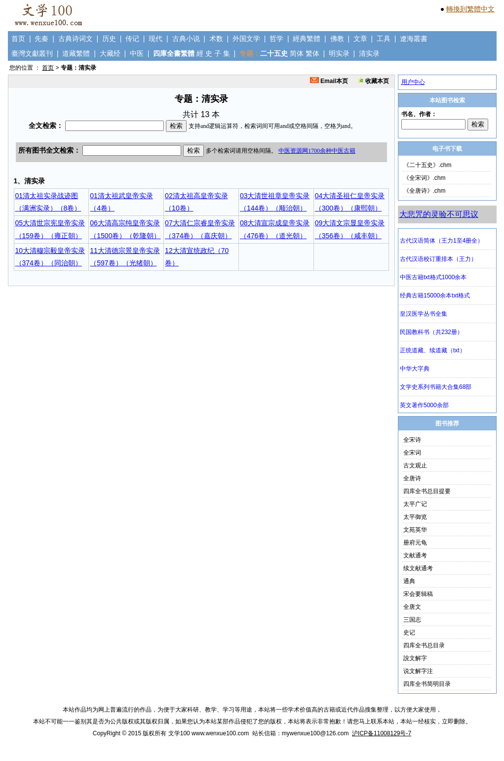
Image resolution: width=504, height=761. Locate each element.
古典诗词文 (75, 38)
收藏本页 (373, 81)
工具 (383, 38)
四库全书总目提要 (427, 491)
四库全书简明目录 (427, 683)
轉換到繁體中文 (470, 9)
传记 (132, 38)
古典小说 (186, 38)
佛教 (337, 38)
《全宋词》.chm (424, 177)
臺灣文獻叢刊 (32, 53)
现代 (155, 38)
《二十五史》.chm (427, 165)
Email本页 (329, 81)
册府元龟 (415, 542)
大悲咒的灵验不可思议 (438, 214)
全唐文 (412, 606)
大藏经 (110, 53)
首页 (18, 38)
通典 (409, 581)
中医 (137, 53)
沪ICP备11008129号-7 (381, 733)
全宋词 (412, 452)
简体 (297, 53)
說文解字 (415, 658)
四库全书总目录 (424, 645)
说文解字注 (418, 671)
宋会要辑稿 (418, 594)
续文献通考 (418, 568)
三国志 (412, 619)
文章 (360, 38)
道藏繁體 (76, 53)
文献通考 (415, 555)
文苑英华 (415, 529)
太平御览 (415, 516)
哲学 (276, 38)
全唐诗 (412, 478)
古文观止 (415, 465)
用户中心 (413, 82)
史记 (409, 632)
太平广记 (415, 504)
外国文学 (246, 38)
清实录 (369, 53)
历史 (109, 38)
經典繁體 (306, 38)
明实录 (339, 53)
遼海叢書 (413, 38)
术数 (216, 38)
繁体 (312, 53)
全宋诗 (412, 439)
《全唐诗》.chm (424, 190)
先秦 (41, 38)
